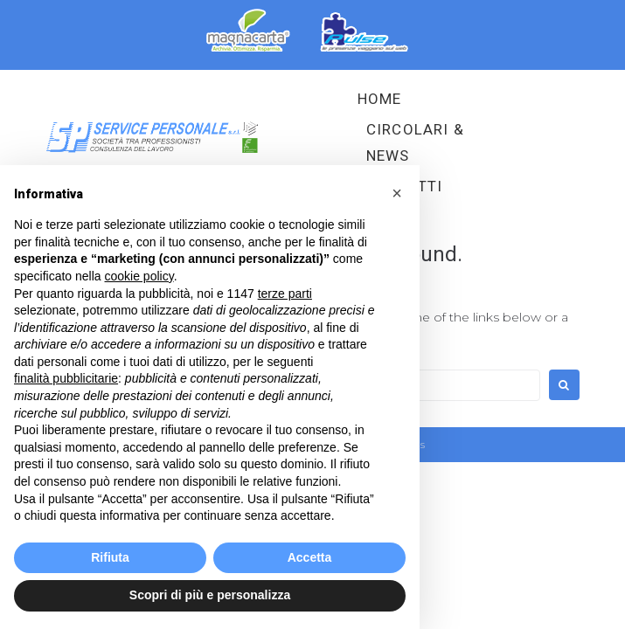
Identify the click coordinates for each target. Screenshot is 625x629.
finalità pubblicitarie (66, 378)
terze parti (285, 294)
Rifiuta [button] (110, 557)
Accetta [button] (310, 557)
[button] (397, 193)
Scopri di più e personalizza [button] (209, 595)
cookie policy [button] (139, 276)
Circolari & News (415, 142)
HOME (380, 98)
